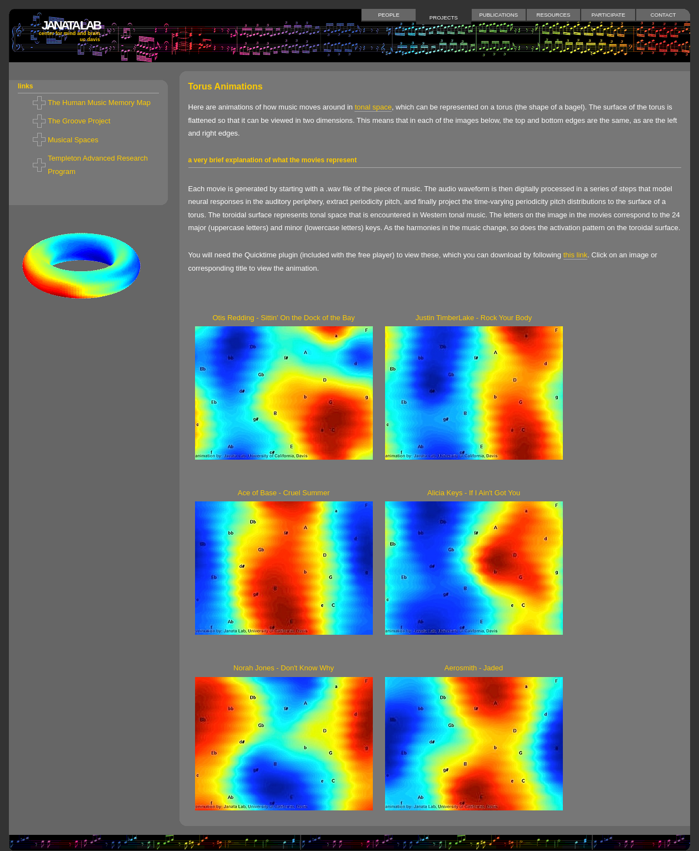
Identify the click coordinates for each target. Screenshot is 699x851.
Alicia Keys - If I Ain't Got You (473, 493)
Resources (554, 15)
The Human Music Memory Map (99, 102)
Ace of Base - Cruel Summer (283, 493)
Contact (663, 15)
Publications (498, 15)
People (388, 15)
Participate (609, 15)
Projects (444, 17)
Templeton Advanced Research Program (98, 164)
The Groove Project (79, 121)
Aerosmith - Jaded (474, 668)
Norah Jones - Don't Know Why (283, 668)
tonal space (373, 107)
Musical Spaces (73, 140)
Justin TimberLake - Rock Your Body (474, 317)
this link (575, 255)
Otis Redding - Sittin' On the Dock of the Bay (283, 317)
